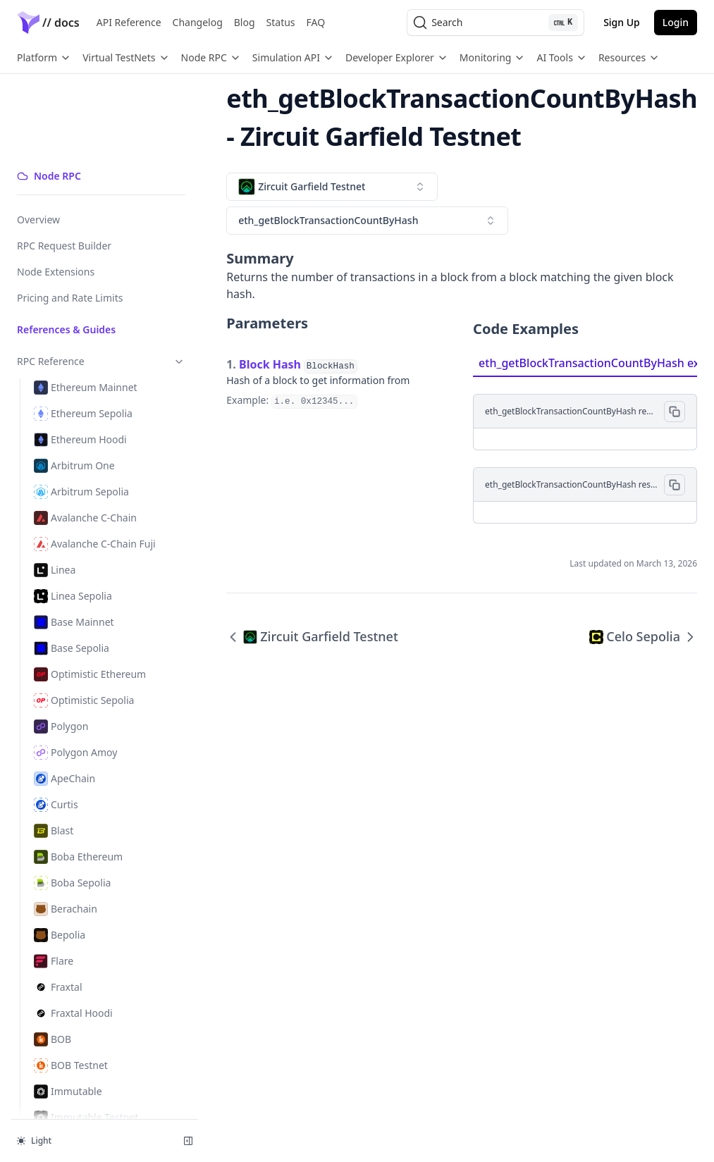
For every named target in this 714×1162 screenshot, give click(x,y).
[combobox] (303, 187)
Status (280, 22)
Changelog (198, 22)
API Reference (129, 22)
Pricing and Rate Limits (70, 218)
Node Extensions (55, 192)
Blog (244, 22)
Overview (38, 140)
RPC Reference (86, 282)
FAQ (316, 22)
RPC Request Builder (64, 166)
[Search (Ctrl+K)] (495, 22)
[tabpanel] (578, 433)
